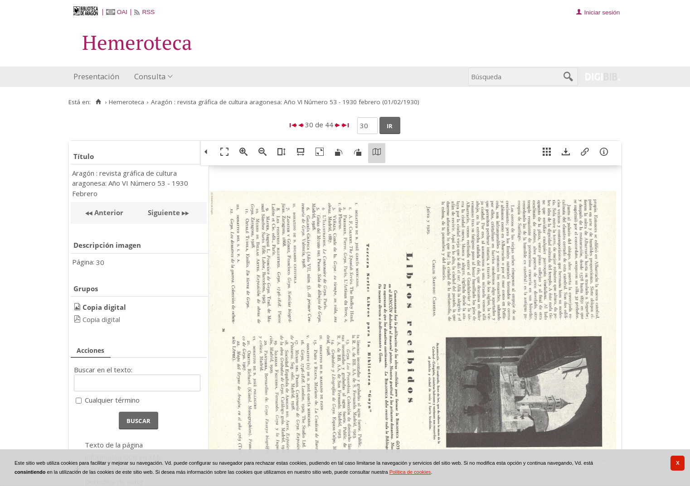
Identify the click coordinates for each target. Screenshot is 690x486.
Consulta (149, 76)
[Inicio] (98, 102)
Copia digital (101, 319)
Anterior (107, 212)
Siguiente (164, 212)
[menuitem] (98, 77)
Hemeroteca (126, 102)
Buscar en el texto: (103, 369)
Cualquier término (112, 399)
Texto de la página (114, 444)
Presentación (96, 76)
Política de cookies (410, 472)
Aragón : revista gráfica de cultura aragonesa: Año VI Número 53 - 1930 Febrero (130, 183)
